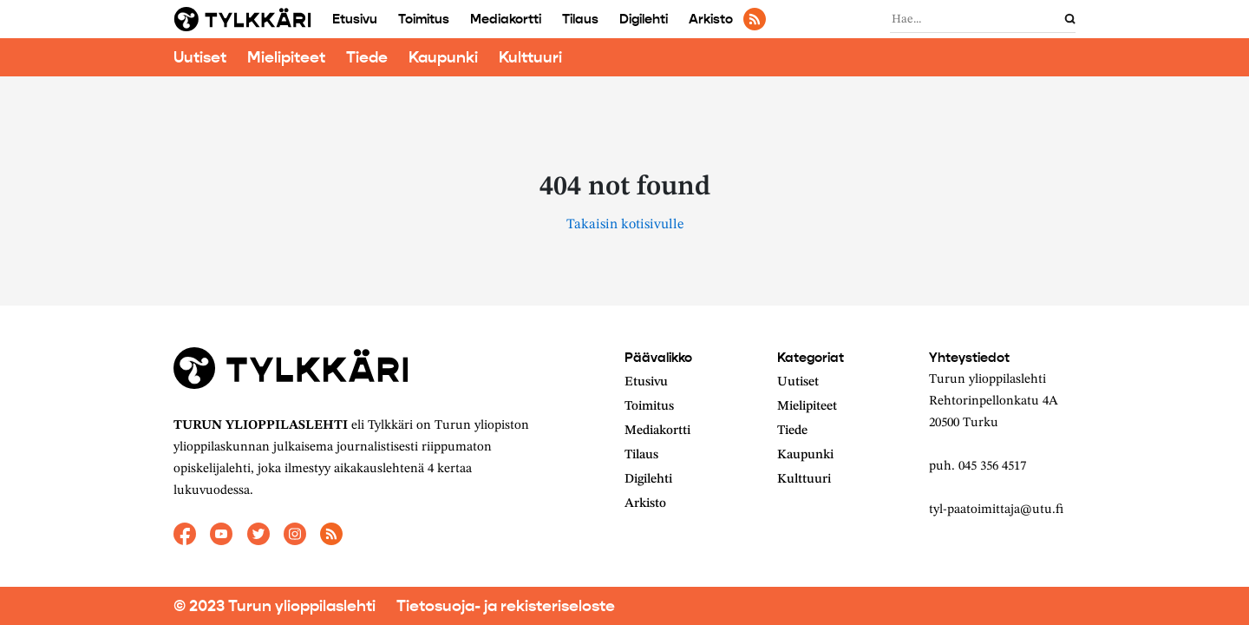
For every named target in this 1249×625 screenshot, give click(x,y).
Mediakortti (505, 19)
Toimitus (423, 19)
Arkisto (711, 19)
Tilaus (580, 19)
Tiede (367, 57)
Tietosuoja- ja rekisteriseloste (505, 605)
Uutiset (199, 57)
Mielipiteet (286, 57)
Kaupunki (443, 57)
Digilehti (643, 19)
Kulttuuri (530, 57)
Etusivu (354, 19)
